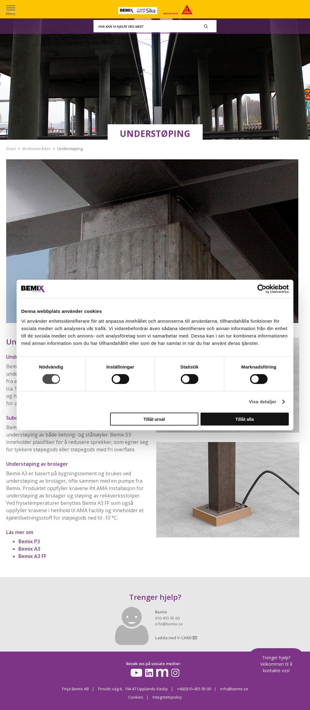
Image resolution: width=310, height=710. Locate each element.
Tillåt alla (245, 419)
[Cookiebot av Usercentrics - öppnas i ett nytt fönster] (262, 288)
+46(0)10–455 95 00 (194, 689)
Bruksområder (36, 148)
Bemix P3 (29, 541)
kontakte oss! (276, 670)
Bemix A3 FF (32, 556)
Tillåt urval (154, 419)
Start (11, 148)
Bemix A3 (29, 548)
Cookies (135, 697)
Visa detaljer (262, 401)
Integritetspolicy (167, 697)
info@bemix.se (234, 689)
